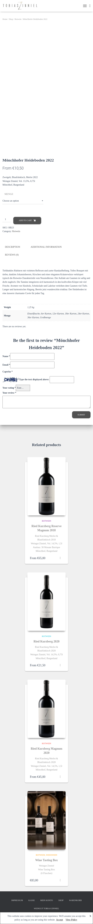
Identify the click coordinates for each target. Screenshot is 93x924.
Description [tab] (12, 247)
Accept (59, 919)
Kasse (31, 900)
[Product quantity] (6, 219)
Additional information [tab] (46, 247)
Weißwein (51, 855)
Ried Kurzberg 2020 (46, 641)
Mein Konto (46, 900)
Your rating (9, 387)
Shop (11, 19)
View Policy (71, 919)
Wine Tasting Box (46, 860)
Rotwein (18, 19)
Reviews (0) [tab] (12, 254)
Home (4, 19)
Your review (9, 392)
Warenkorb (75, 900)
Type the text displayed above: (34, 379)
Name (6, 356)
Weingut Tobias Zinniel (46, 908)
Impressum (17, 900)
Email (6, 364)
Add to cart (25, 220)
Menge (8, 194)
